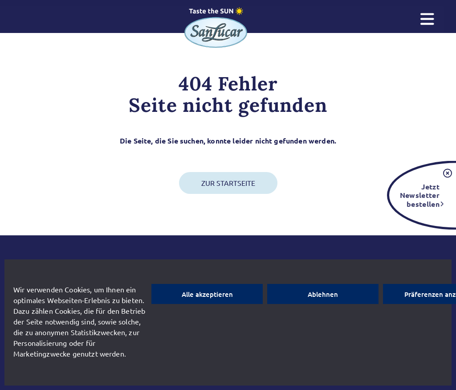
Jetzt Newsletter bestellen (420, 195)
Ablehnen (323, 294)
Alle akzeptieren (207, 294)
